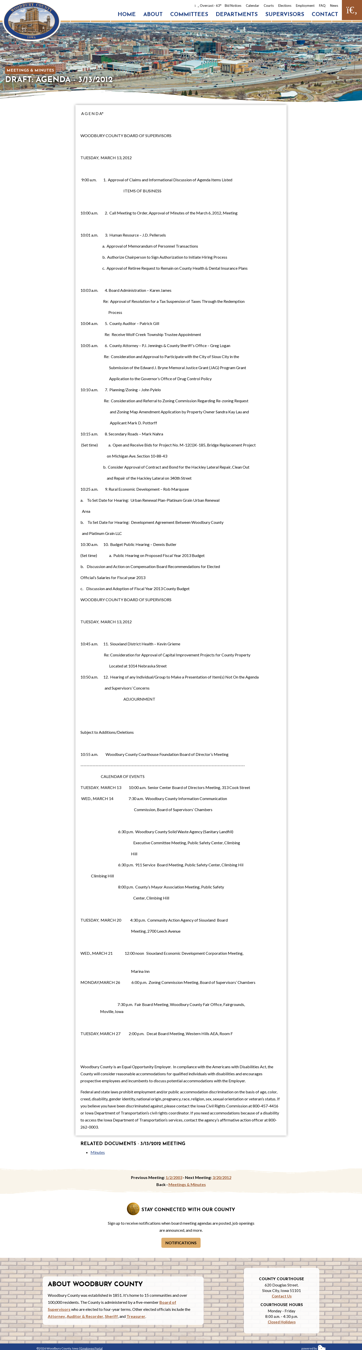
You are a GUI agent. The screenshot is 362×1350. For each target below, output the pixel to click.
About (153, 15)
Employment (305, 6)
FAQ (322, 6)
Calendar (252, 6)
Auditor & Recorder (85, 1316)
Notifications (181, 1242)
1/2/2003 (174, 1177)
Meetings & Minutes (30, 71)
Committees (189, 15)
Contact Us (282, 1296)
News (334, 6)
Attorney (56, 1316)
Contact (325, 15)
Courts (269, 6)
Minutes (97, 1152)
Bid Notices (233, 6)
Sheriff (111, 1316)
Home (127, 15)
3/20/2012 (221, 1177)
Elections (284, 6)
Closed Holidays (282, 1322)
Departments (237, 15)
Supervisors (284, 15)
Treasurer (135, 1316)
